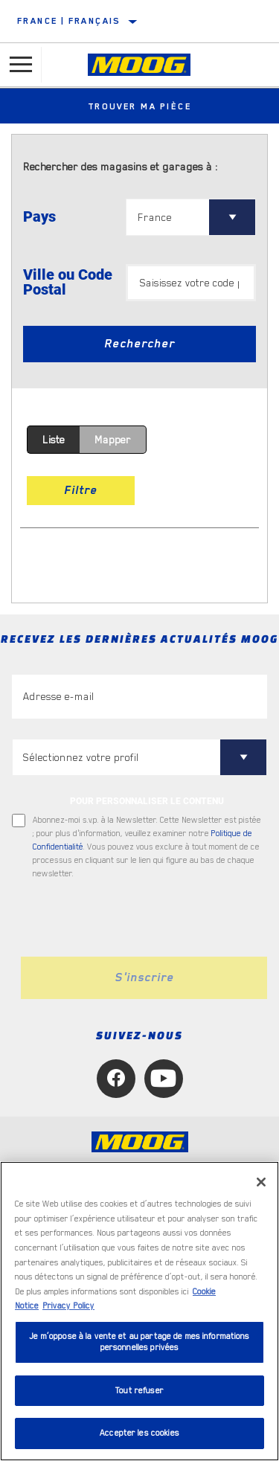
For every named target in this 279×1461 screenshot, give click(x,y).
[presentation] (136, 919)
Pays (39, 216)
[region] (139, 1311)
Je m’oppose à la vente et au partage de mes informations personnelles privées (139, 1342)
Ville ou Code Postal (67, 282)
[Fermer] (261, 1182)
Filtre (80, 490)
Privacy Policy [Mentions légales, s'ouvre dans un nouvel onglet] (68, 1306)
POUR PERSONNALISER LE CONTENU (147, 801)
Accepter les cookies (139, 1433)
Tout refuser (139, 1391)
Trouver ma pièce (140, 106)
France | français (69, 21)
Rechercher (139, 343)
